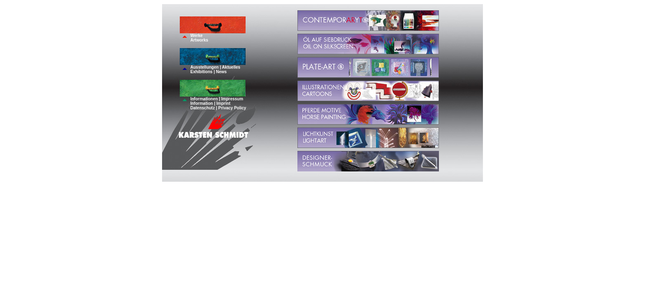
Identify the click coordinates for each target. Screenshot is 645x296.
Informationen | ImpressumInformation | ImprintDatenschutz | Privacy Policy (218, 103)
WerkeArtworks (199, 37)
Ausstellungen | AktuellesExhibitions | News (215, 69)
